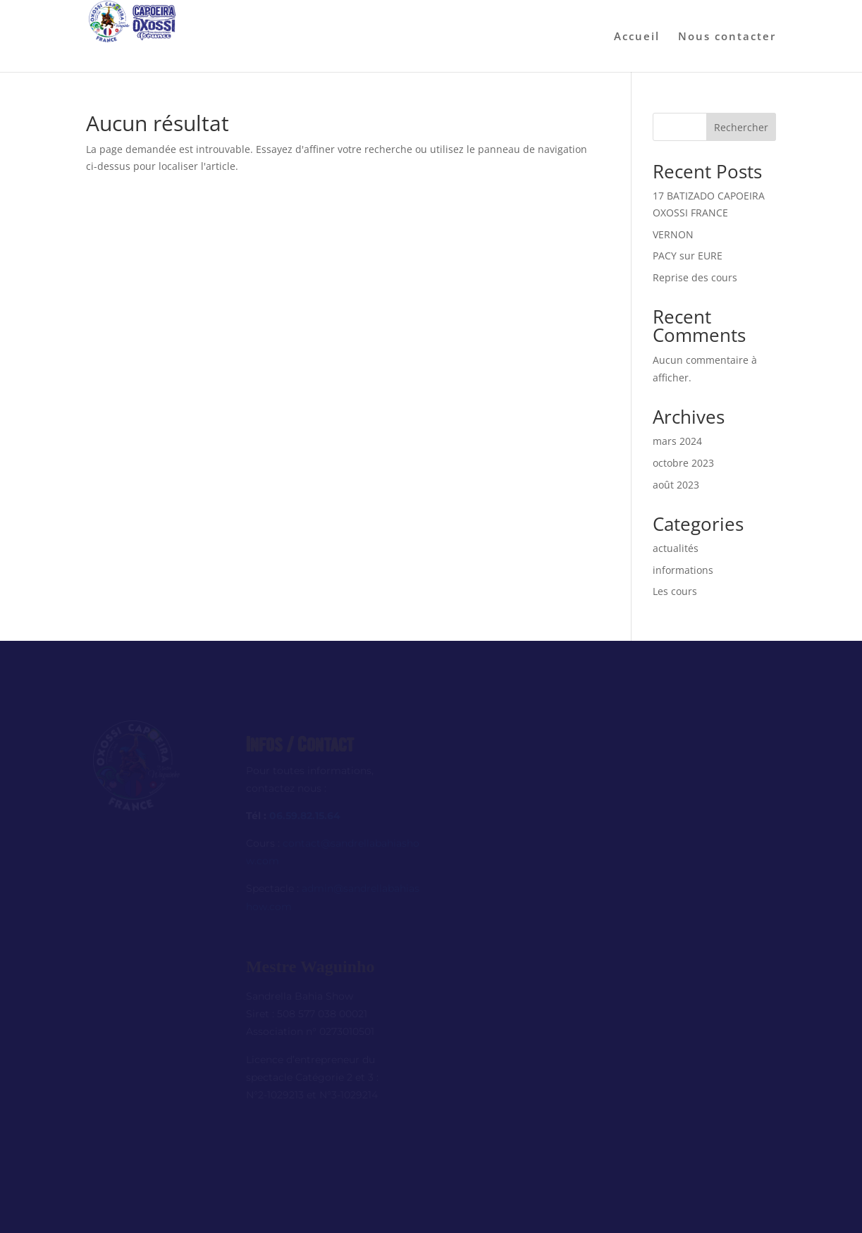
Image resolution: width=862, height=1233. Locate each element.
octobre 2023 (683, 463)
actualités (675, 548)
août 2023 (676, 484)
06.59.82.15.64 (304, 815)
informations (683, 570)
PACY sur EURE (687, 255)
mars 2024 (677, 441)
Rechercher (741, 127)
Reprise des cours (695, 277)
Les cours (675, 591)
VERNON (673, 234)
